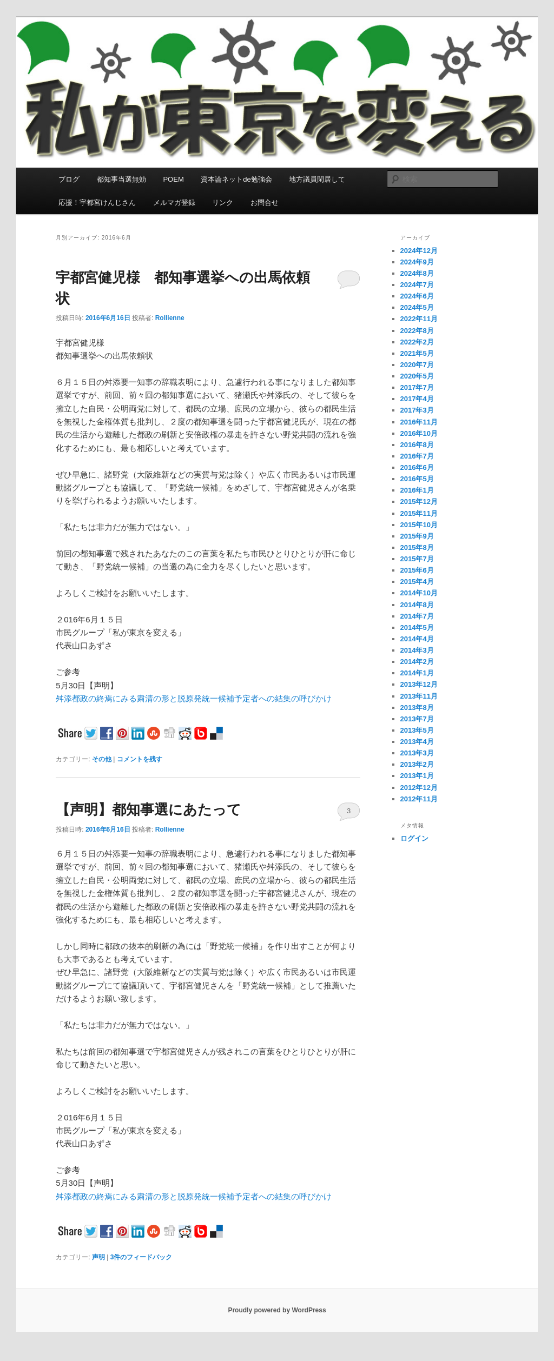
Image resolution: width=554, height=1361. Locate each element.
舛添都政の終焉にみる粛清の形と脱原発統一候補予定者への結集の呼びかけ (194, 698)
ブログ (69, 179)
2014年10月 (419, 593)
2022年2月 (417, 342)
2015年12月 (419, 501)
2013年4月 (417, 742)
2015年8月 (417, 547)
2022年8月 (417, 331)
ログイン (414, 838)
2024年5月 (417, 307)
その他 (101, 759)
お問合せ (264, 202)
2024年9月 (417, 262)
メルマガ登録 (174, 202)
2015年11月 (419, 513)
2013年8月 (417, 707)
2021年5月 (417, 353)
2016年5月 (417, 479)
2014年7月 (417, 616)
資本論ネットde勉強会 (236, 179)
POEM (173, 179)
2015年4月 (417, 581)
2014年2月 (417, 662)
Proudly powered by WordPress (277, 1310)
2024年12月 (419, 251)
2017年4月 (417, 399)
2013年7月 (417, 719)
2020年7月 (417, 365)
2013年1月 (417, 776)
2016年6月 (417, 467)
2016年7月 (417, 456)
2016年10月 (419, 433)
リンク (222, 202)
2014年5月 (417, 627)
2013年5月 (417, 730)
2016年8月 (417, 445)
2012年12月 (419, 788)
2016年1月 (417, 490)
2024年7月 (417, 285)
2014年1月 (417, 673)
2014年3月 (417, 650)
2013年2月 (417, 764)
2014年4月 (417, 639)
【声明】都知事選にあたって (148, 809)
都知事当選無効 (121, 179)
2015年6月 (417, 570)
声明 (98, 1257)
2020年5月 (417, 376)
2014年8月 (417, 605)
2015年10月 (419, 525)
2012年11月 (419, 799)
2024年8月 (417, 273)
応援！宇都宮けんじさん (97, 202)
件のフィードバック (141, 1257)
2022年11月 (419, 319)
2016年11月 (419, 422)
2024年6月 (417, 296)
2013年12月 (419, 684)
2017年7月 (417, 387)
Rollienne (169, 318)
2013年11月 (419, 696)
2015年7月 (417, 559)
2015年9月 (417, 536)
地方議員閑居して (317, 179)
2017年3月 (417, 410)
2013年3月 (417, 753)
